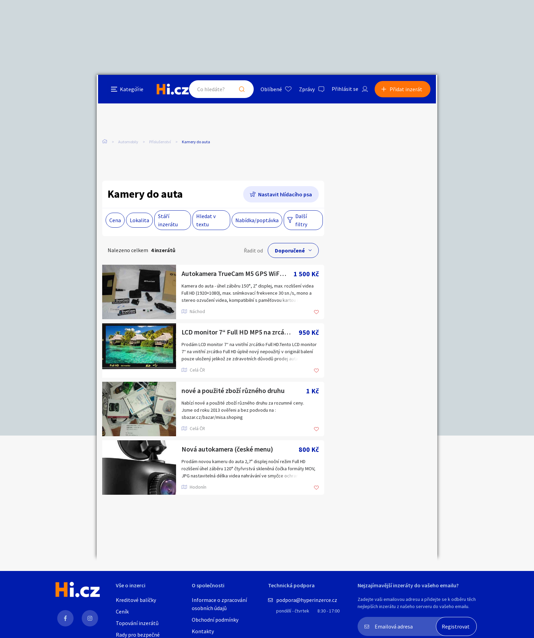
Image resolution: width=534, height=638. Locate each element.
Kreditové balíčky (136, 599)
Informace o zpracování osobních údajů (219, 603)
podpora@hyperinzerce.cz (306, 599)
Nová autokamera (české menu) (228, 449)
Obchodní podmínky (215, 619)
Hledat (242, 90)
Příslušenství (160, 142)
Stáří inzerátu (168, 220)
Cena (115, 220)
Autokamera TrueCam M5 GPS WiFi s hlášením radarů (238, 274)
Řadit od (253, 250)
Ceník (122, 611)
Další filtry (301, 220)
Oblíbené (272, 89)
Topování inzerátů (137, 623)
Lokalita (139, 220)
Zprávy (307, 89)
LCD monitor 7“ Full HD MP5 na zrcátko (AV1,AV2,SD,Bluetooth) (240, 332)
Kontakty (203, 631)
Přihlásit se (345, 89)
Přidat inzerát (407, 89)
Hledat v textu (206, 220)
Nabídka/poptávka (257, 220)
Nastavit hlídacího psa (285, 194)
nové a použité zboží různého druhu (233, 391)
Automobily (128, 142)
